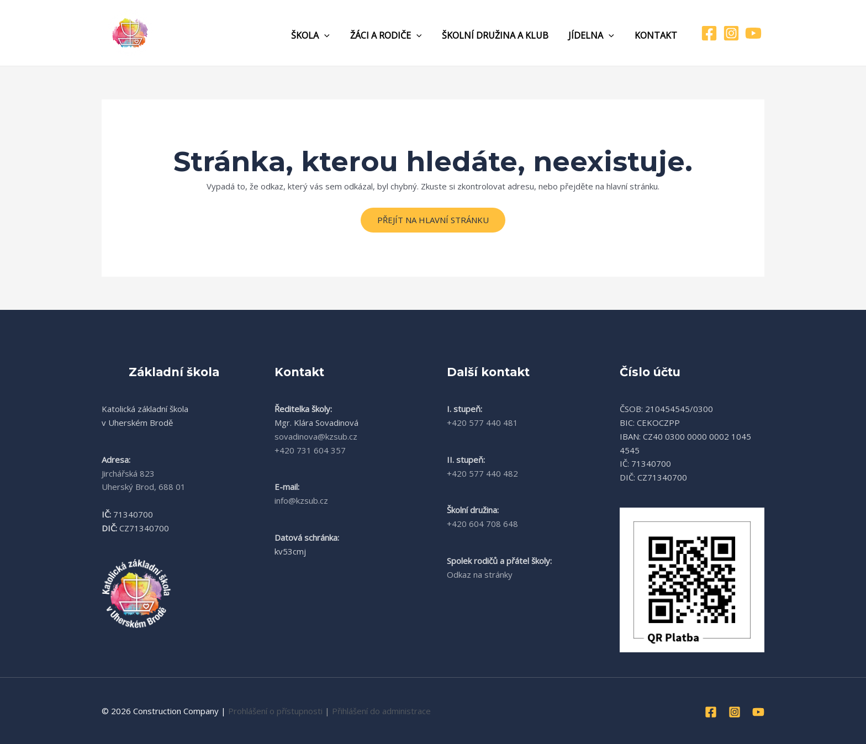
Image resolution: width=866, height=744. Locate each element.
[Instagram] (731, 33)
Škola (322, 35)
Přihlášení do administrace (381, 710)
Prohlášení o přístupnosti (275, 710)
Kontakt (657, 35)
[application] (335, 35)
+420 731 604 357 (310, 450)
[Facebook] (709, 33)
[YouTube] (753, 33)
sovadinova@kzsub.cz (315, 436)
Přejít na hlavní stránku (433, 219)
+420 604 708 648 (482, 523)
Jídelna (595, 35)
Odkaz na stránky (480, 574)
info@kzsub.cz (301, 500)
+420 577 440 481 (482, 422)
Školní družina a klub (501, 35)
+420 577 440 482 (482, 473)
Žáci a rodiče (395, 35)
